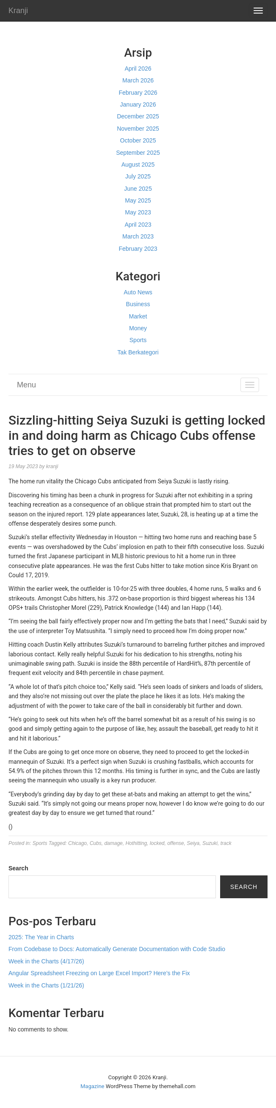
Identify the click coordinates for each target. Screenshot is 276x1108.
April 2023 (137, 224)
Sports (138, 340)
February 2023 (138, 248)
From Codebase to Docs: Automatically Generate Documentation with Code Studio (116, 949)
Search (18, 868)
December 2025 (138, 116)
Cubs (96, 843)
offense (175, 843)
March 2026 (138, 80)
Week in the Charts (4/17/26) (46, 961)
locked (157, 843)
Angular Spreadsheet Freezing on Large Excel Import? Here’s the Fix (99, 973)
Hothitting (136, 843)
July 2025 (138, 176)
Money (138, 328)
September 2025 (138, 152)
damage (113, 843)
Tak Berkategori (137, 352)
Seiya (193, 843)
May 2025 (138, 200)
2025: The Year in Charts (41, 937)
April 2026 (137, 68)
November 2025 (138, 128)
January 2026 (138, 104)
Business (138, 304)
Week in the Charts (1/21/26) (46, 985)
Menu (26, 385)
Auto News (138, 292)
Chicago (77, 843)
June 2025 (138, 188)
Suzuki (210, 843)
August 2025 (138, 164)
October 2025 (138, 140)
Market (138, 316)
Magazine (92, 1086)
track (226, 843)
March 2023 (138, 236)
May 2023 (138, 212)
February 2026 (138, 92)
